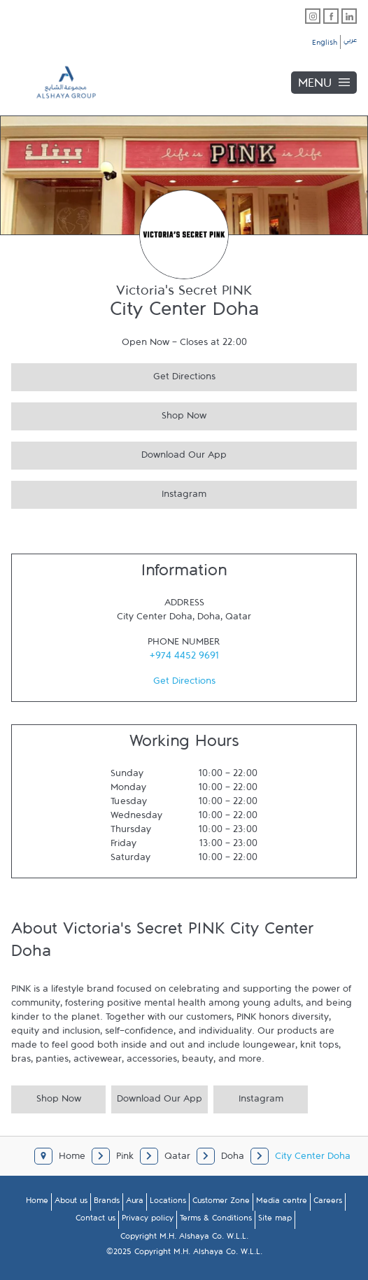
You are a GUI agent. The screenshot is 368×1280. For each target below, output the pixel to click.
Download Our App (119, 453)
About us (71, 1203)
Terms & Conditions (216, 1220)
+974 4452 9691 (184, 659)
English (324, 44)
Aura (134, 1203)
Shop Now (108, 414)
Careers (327, 1203)
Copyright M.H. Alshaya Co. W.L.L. (184, 1238)
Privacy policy (148, 1220)
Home (37, 1203)
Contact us (95, 1220)
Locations (168, 1203)
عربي (350, 42)
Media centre (281, 1203)
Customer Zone (221, 1203)
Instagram (108, 492)
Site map (275, 1220)
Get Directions (113, 374)
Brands (107, 1203)
